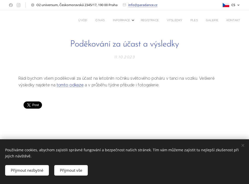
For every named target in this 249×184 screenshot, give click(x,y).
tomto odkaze (70, 84)
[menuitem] (181, 20)
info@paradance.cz (142, 5)
